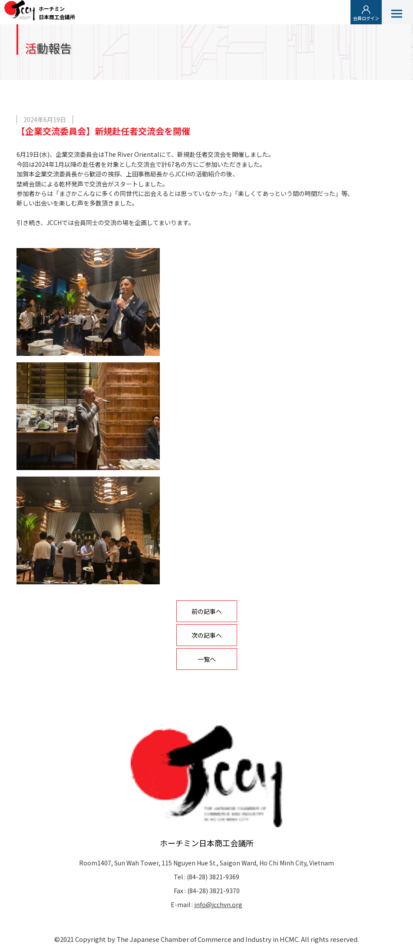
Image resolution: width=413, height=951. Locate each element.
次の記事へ (207, 635)
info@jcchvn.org (218, 904)
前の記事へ (207, 611)
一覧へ (207, 659)
